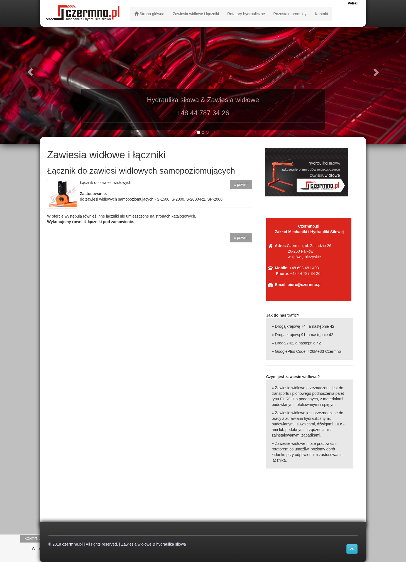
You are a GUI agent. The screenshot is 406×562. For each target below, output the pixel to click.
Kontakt (321, 14)
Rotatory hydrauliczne (246, 14)
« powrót (241, 184)
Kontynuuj (35, 539)
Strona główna (149, 14)
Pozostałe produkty (290, 14)
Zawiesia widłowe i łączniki (196, 14)
